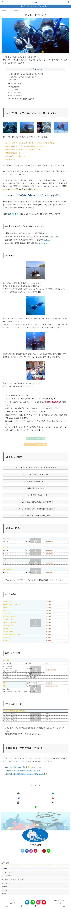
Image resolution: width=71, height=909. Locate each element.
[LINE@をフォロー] (35, 807)
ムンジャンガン (43, 243)
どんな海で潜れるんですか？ (36, 495)
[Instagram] (38, 902)
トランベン (48, 233)
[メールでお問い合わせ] (27, 902)
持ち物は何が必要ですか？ (37, 481)
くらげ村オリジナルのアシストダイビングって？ (27, 74)
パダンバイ (54, 237)
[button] (35, 906)
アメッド (47, 240)
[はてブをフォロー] (52, 793)
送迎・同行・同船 (15, 92)
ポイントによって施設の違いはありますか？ (36, 502)
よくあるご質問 (16, 83)
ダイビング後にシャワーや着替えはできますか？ (36, 509)
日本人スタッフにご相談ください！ (22, 99)
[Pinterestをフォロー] (52, 802)
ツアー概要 (13, 80)
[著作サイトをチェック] (18, 793)
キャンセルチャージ (16, 95)
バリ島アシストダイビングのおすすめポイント (24, 77)
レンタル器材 (14, 90)
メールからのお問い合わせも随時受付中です (22, 771)
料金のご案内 (15, 87)
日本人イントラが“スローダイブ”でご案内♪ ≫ (35, 6)
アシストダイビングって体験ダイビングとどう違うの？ (36, 468)
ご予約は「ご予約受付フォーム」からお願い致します (25, 774)
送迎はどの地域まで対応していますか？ (37, 516)
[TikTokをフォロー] (18, 802)
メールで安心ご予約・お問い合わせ (35, 444)
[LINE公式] (33, 902)
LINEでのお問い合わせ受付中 (16, 767)
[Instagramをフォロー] (18, 798)
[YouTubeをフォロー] (52, 798)
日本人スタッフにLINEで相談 (35, 438)
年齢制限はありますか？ (36, 488)
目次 (34, 69)
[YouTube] (44, 902)
